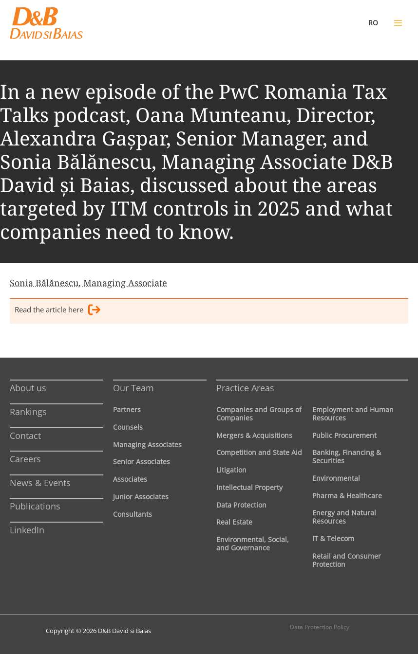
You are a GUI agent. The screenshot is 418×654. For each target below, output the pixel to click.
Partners (127, 409)
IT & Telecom (333, 538)
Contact (25, 435)
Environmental (336, 478)
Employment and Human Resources (353, 413)
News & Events (40, 483)
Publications (35, 506)
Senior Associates (141, 461)
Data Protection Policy (319, 627)
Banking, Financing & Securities (346, 456)
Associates (130, 479)
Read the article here (57, 311)
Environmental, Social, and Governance (252, 543)
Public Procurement (344, 435)
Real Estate (234, 522)
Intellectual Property (249, 487)
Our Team (133, 388)
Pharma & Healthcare (347, 495)
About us (28, 388)
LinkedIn (27, 530)
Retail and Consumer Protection (346, 560)
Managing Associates (147, 444)
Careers (25, 459)
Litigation (231, 469)
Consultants (132, 514)
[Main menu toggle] (398, 23)
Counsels (128, 427)
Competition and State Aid (259, 452)
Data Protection (241, 504)
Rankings (28, 412)
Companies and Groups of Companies (259, 413)
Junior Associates (141, 496)
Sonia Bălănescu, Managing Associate (88, 283)
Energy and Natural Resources (344, 517)
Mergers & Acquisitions (254, 435)
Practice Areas (245, 388)
